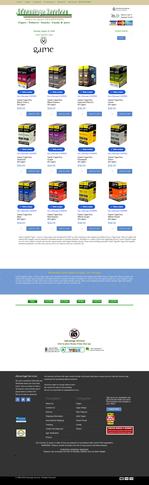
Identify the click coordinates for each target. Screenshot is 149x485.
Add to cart (33, 114)
